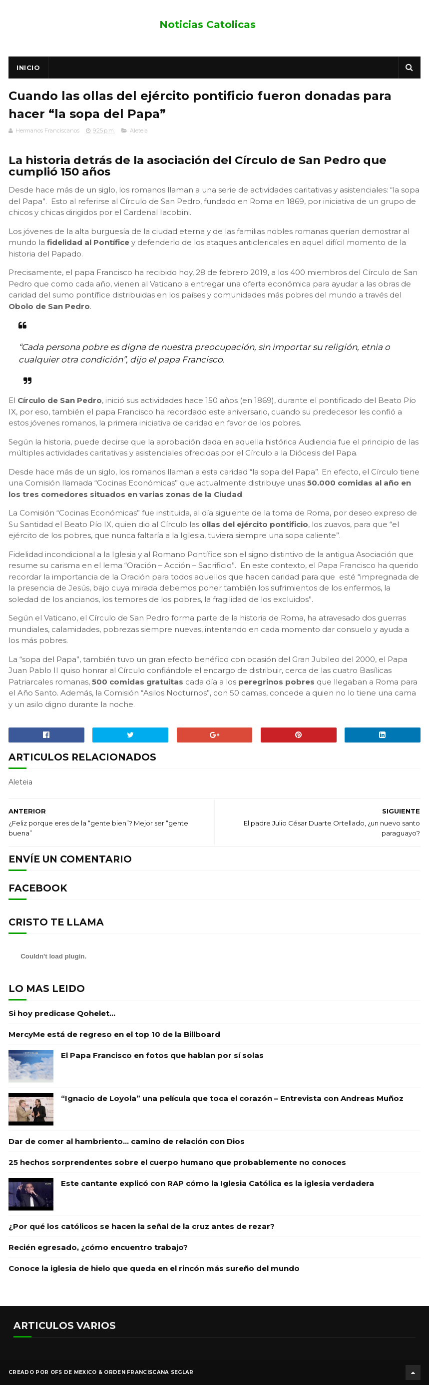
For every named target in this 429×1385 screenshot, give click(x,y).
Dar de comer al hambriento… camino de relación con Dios (126, 1141)
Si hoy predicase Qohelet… (61, 1013)
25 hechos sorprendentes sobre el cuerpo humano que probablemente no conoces (177, 1162)
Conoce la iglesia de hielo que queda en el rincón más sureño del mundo (154, 1268)
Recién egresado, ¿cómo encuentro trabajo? (98, 1247)
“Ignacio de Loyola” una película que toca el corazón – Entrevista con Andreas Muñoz (232, 1098)
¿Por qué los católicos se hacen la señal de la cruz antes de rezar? (141, 1226)
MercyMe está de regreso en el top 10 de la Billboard (114, 1034)
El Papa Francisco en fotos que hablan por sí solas (162, 1055)
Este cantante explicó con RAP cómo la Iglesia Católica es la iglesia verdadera (217, 1183)
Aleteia (139, 130)
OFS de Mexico (73, 1372)
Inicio (28, 68)
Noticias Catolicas (207, 24)
